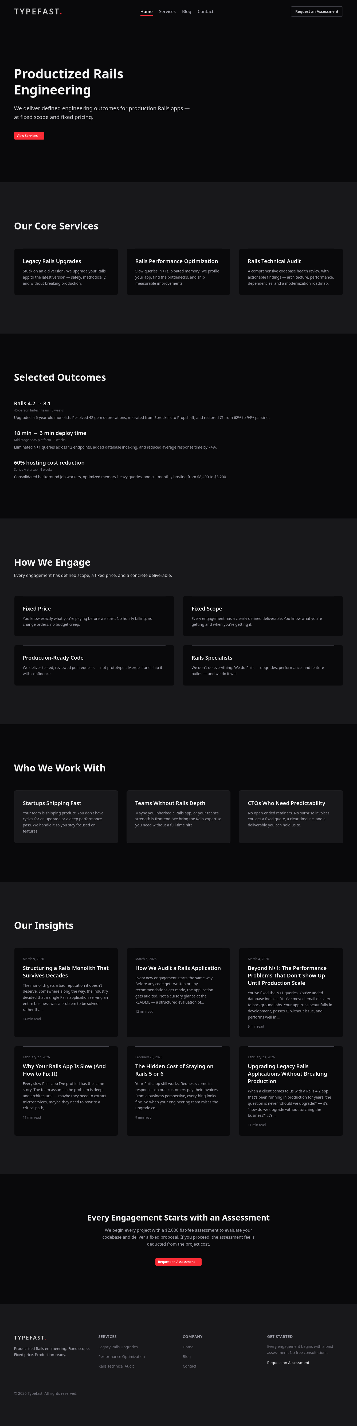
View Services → (29, 135)
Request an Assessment (317, 11)
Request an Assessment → (178, 1261)
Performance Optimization (122, 1356)
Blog (186, 11)
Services (167, 11)
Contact (206, 11)
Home (146, 11)
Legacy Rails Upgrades (118, 1346)
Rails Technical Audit (116, 1366)
